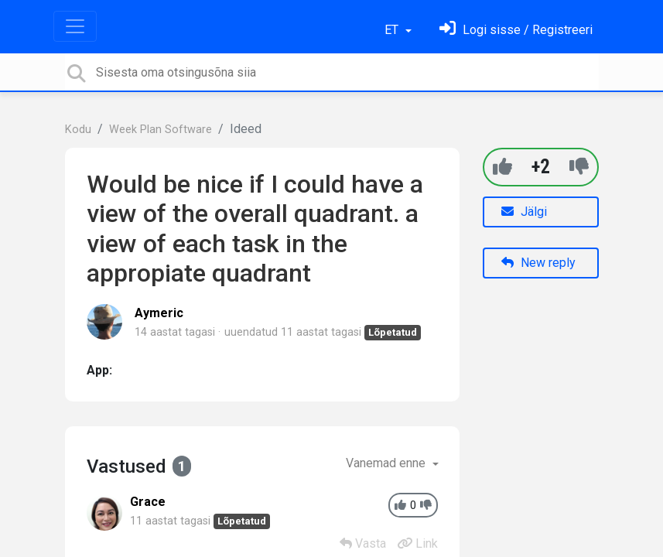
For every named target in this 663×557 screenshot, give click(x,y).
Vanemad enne (387, 463)
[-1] (579, 166)
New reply (538, 262)
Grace (148, 501)
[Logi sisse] (516, 30)
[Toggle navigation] (75, 26)
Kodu (78, 129)
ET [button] (393, 29)
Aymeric (159, 313)
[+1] (502, 166)
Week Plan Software (160, 129)
